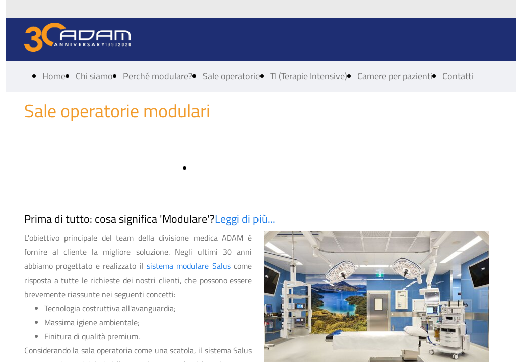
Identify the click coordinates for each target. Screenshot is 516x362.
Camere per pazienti (394, 76)
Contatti (457, 76)
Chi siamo (94, 76)
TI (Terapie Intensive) (308, 76)
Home (54, 76)
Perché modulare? (157, 76)
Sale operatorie (231, 76)
